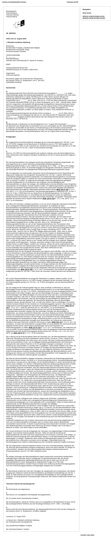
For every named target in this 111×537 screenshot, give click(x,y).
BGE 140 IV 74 (19, 333)
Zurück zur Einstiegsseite (11, 2)
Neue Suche (87, 13)
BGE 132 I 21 (57, 322)
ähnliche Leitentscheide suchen (94, 16)
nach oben (90, 535)
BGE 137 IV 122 (35, 327)
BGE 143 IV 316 (62, 189)
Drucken (23, 2)
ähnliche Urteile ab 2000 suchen (94, 18)
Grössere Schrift (72, 2)
